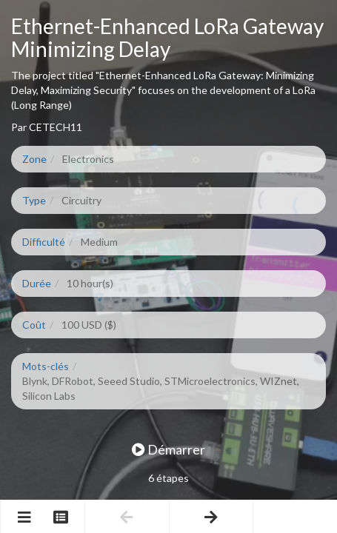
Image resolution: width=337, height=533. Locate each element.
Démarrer (168, 449)
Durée (36, 283)
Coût (34, 324)
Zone (34, 158)
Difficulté (43, 241)
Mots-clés (45, 366)
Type (34, 200)
